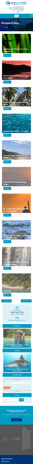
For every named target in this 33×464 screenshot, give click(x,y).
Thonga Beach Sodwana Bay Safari (15, 156)
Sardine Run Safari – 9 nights (16, 131)
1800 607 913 (17, 312)
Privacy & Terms (16, 460)
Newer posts (25, 301)
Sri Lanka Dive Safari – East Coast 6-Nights (15, 263)
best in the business (27, 434)
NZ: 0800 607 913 (18, 9)
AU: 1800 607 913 (18, 7)
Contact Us (16, 420)
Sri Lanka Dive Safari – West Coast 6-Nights (15, 236)
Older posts (7, 301)
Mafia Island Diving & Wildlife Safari (16, 103)
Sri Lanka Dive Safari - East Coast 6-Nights (17, 345)
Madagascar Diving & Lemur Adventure (15, 50)
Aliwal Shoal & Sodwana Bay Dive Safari (15, 76)
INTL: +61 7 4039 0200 (18, 11)
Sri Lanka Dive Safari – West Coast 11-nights (15, 209)
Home (2, 27)
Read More (6, 55)
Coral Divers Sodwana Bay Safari (14, 183)
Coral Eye (7, 291)
